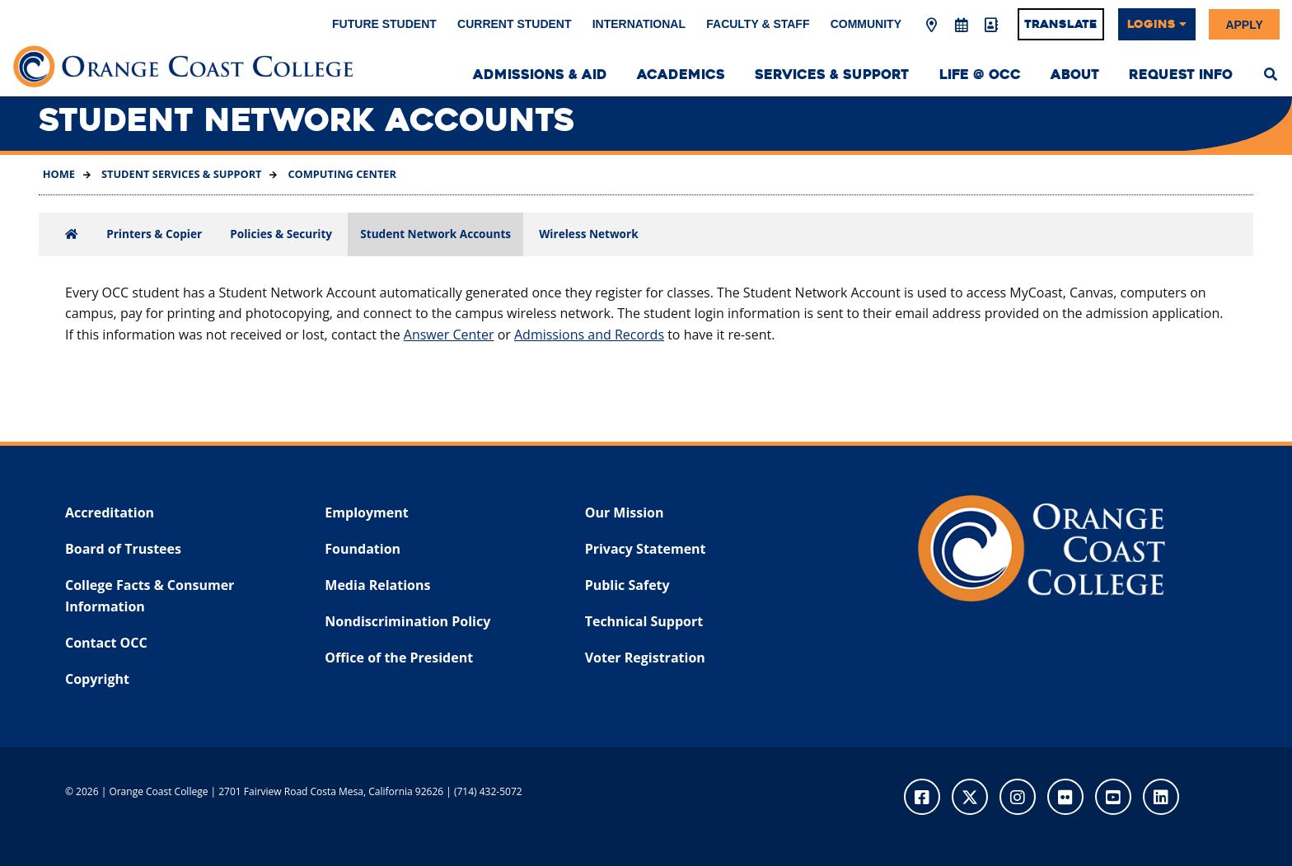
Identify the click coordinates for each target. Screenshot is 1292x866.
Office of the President (399, 657)
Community (866, 23)
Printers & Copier (154, 233)
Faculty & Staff (757, 23)
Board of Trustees (123, 549)
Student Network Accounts (435, 233)
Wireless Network (588, 233)
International (639, 23)
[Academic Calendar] (961, 25)
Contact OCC (106, 643)
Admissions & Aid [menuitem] (540, 74)
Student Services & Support (180, 173)
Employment (366, 512)
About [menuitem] (1075, 74)
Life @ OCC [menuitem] (980, 74)
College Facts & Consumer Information (149, 596)
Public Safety (627, 585)
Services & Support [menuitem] (832, 74)
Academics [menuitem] (681, 74)
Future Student (384, 23)
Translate (1061, 23)
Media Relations (377, 585)
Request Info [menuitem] (1181, 74)
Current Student (514, 23)
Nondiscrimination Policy (407, 621)
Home (59, 173)
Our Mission (624, 512)
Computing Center (340, 173)
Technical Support (644, 621)
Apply (1243, 23)
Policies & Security (281, 233)
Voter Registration (645, 657)
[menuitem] (1270, 72)
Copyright (97, 679)
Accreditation (109, 512)
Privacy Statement (645, 549)
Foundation (362, 549)
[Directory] (990, 25)
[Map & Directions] (932, 25)
